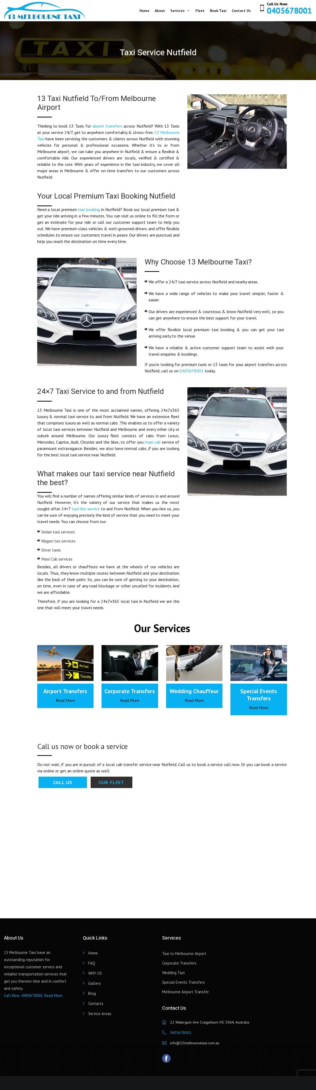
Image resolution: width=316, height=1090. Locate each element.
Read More (65, 700)
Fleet (200, 10)
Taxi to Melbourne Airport (184, 953)
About (160, 10)
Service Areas (99, 1013)
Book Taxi (218, 10)
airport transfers (107, 126)
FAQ (91, 963)
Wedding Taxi (173, 972)
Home (144, 10)
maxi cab (153, 442)
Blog (92, 993)
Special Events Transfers (183, 982)
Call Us (62, 782)
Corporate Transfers (179, 963)
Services (180, 10)
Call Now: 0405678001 (23, 995)
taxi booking (89, 209)
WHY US (95, 973)
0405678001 (289, 10)
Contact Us (241, 10)
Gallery (94, 983)
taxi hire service (86, 508)
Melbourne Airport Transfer (185, 991)
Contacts (95, 1003)
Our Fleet (111, 782)
